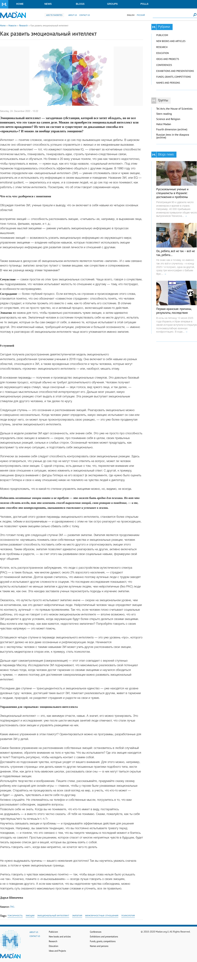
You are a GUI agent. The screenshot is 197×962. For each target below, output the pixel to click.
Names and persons (168, 82)
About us (72, 15)
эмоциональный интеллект (53, 915)
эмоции (30, 915)
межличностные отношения (101, 915)
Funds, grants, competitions (173, 76)
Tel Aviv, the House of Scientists (174, 108)
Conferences (164, 65)
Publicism (162, 35)
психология (128, 915)
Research (23, 25)
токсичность (15, 915)
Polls (144, 4)
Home (20, 4)
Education (162, 53)
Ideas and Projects (167, 59)
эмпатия (77, 915)
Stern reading (164, 113)
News (48, 4)
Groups (112, 4)
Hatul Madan (163, 124)
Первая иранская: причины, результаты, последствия (174, 311)
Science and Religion (168, 119)
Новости (12, 25)
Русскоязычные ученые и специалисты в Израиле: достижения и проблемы (172, 193)
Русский (141, 15)
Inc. (12, 906)
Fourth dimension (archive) (171, 129)
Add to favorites (54, 15)
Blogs (80, 4)
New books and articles (170, 41)
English (130, 15)
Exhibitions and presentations (175, 71)
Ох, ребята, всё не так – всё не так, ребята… (175, 253)
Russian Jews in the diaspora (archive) (172, 136)
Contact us (84, 15)
